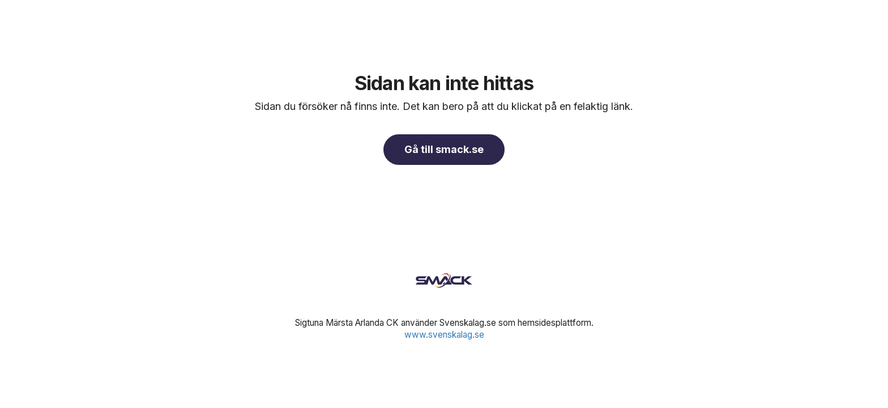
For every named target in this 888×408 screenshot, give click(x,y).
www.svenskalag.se (444, 334)
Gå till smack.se (444, 149)
